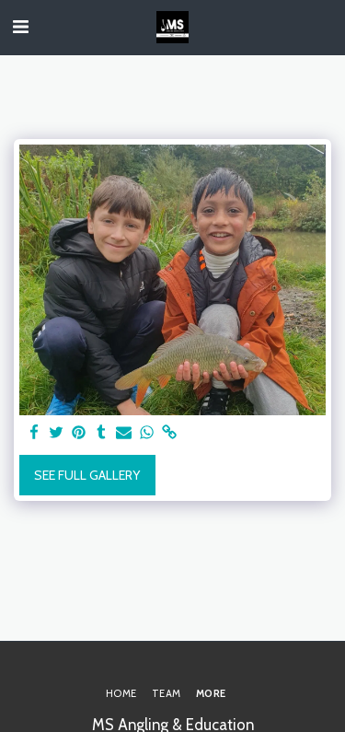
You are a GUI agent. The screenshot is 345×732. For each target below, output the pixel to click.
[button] (20, 26)
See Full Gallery (87, 475)
